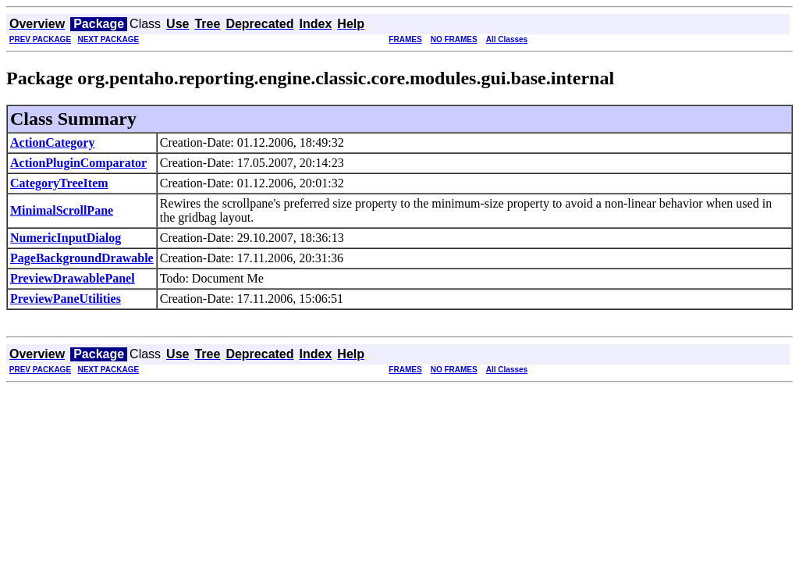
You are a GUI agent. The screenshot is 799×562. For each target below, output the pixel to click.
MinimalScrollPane (61, 210)
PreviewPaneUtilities (65, 298)
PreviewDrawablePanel (72, 278)
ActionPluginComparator (78, 162)
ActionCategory (52, 142)
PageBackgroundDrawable (82, 258)
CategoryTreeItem (59, 183)
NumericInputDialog (65, 237)
